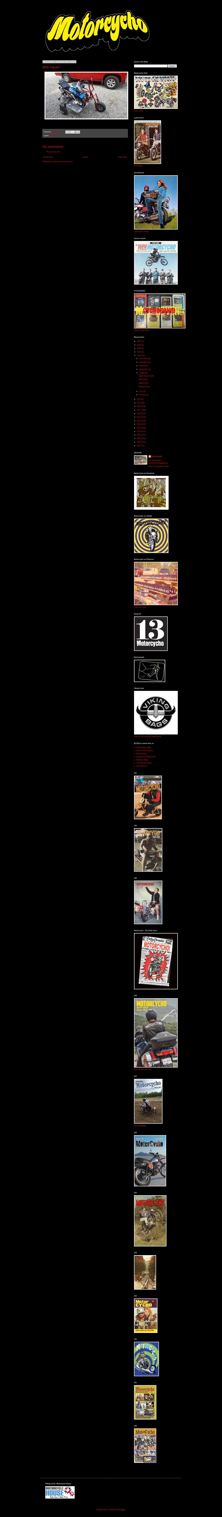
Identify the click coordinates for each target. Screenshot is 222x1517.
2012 (139, 428)
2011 (139, 431)
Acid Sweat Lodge (143, 747)
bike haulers (53, 135)
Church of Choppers (144, 750)
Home (85, 157)
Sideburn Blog (142, 760)
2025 (139, 341)
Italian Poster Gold (146, 376)
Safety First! (143, 383)
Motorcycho (157, 456)
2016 (139, 413)
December (143, 358)
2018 (139, 406)
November (143, 362)
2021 (139, 355)
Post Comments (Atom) (63, 161)
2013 (139, 424)
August (142, 373)
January (142, 395)
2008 (139, 442)
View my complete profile (159, 466)
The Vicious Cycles (144, 763)
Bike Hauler (143, 379)
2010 (139, 435)
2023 (139, 348)
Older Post (122, 157)
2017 (139, 410)
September (143, 369)
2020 (139, 399)
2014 (139, 421)
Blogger (122, 1510)
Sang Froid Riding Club (145, 757)
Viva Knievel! (141, 766)
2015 (139, 417)
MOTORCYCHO (63, 12)
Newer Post (48, 157)
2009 (139, 438)
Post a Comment (53, 152)
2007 (139, 446)
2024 (139, 345)
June (141, 391)
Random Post (144, 387)
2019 (139, 403)
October (142, 366)
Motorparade (141, 753)
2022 (139, 352)
